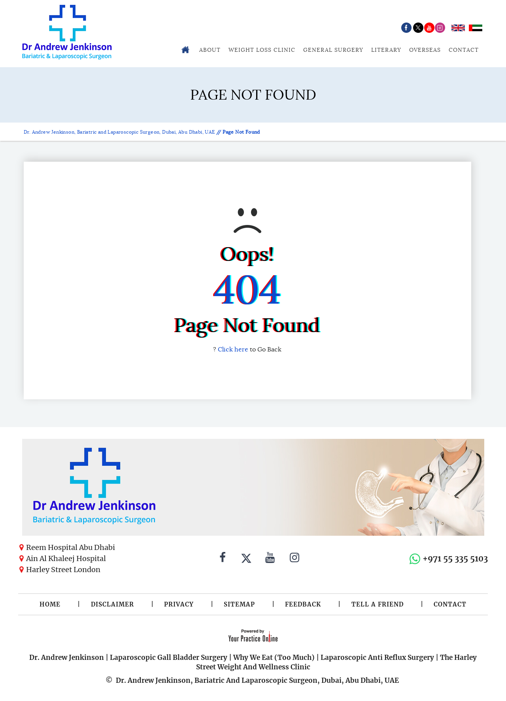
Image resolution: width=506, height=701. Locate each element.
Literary (386, 49)
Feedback (303, 604)
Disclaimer (112, 604)
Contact (464, 49)
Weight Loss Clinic (261, 49)
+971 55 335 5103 (455, 558)
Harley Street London (63, 569)
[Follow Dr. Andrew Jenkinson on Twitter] (246, 559)
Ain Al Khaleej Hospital (66, 558)
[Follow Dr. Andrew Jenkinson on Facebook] (222, 559)
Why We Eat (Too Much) (274, 657)
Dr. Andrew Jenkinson (66, 657)
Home (50, 604)
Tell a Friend (377, 604)
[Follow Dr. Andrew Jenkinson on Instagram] (294, 559)
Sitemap (239, 604)
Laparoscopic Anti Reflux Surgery (377, 657)
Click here (233, 349)
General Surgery (333, 49)
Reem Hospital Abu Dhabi (70, 547)
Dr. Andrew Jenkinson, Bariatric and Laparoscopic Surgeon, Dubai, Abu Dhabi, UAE (120, 132)
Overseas (425, 49)
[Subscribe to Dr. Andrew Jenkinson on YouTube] (270, 559)
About (210, 49)
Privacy (179, 604)
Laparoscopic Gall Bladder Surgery (168, 657)
